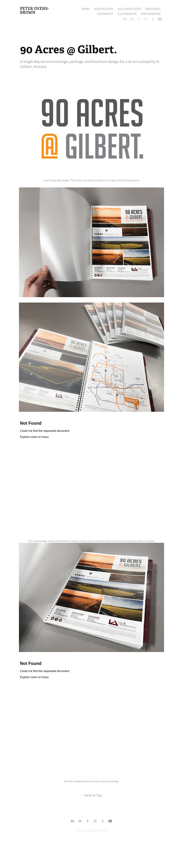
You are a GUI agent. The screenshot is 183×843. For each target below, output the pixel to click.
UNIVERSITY (105, 14)
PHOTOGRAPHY (151, 14)
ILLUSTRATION (127, 14)
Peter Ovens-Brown (34, 10)
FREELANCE (153, 9)
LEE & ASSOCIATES (129, 9)
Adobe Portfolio (98, 830)
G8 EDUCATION (103, 9)
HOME (86, 9)
